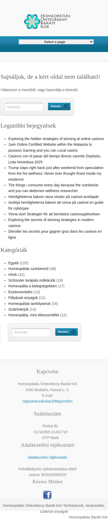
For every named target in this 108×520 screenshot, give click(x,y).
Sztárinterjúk (18, 309)
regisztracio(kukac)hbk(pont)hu (47, 401)
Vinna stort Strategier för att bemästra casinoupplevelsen (54, 214)
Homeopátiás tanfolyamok (29, 304)
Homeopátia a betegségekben (32, 286)
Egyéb (13, 263)
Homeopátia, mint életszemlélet (33, 315)
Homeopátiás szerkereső (28, 269)
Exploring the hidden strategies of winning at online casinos (56, 139)
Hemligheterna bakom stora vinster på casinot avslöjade (53, 197)
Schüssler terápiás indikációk (31, 280)
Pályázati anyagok (23, 298)
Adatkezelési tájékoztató (47, 457)
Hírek (12, 275)
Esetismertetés (20, 292)
